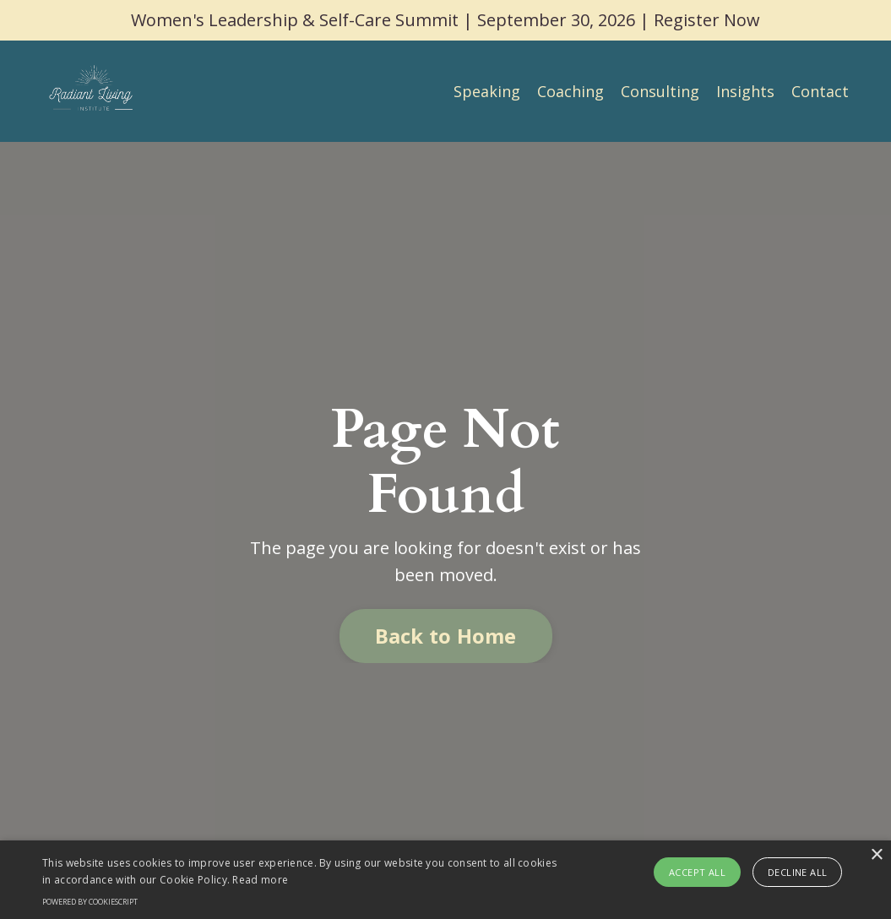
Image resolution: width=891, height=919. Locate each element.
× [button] (876, 855)
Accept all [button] (697, 872)
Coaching (570, 91)
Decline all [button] (797, 872)
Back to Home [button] (446, 636)
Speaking (487, 91)
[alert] (445, 879)
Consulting (660, 91)
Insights (745, 91)
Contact (820, 91)
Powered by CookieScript (90, 901)
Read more (260, 880)
